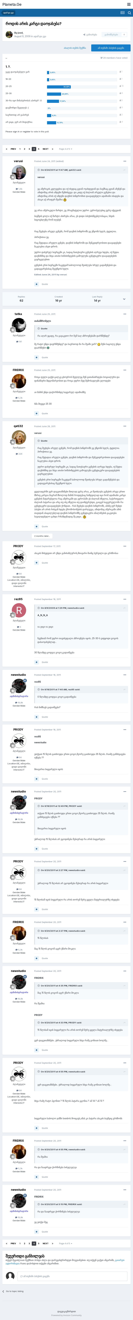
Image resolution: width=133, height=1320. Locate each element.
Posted (44, 161)
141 (19, 341)
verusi (18, 161)
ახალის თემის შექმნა (75, 47)
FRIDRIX (18, 370)
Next (45, 149)
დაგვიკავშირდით (66, 1311)
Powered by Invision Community (66, 1315)
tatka (18, 314)
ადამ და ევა (39, 36)
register (26, 131)
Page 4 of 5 (65, 149)
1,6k (19, 189)
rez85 (18, 599)
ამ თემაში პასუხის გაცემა (111, 47)
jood (20, 32)
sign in (16, 131)
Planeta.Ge (11, 4)
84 (19, 573)
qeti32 (18, 426)
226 (19, 454)
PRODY (18, 546)
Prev (13, 149)
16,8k (19, 702)
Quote (45, 284)
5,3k (18, 397)
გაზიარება (90, 34)
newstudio (18, 674)
